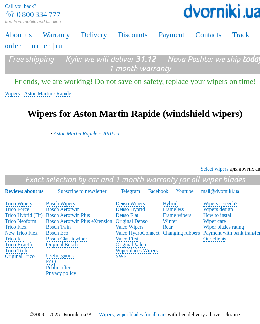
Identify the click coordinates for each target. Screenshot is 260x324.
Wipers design (218, 209)
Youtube (185, 191)
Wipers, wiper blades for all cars (132, 314)
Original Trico (20, 256)
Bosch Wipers (60, 203)
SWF (121, 256)
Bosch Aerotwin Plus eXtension (79, 221)
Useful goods (60, 255)
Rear (168, 227)
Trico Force (17, 209)
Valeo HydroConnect (138, 233)
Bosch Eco (57, 233)
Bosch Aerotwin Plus (68, 215)
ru (59, 46)
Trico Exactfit (19, 244)
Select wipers (215, 169)
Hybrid (170, 203)
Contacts (208, 35)
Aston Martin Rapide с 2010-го (86, 133)
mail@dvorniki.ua (220, 191)
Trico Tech (16, 250)
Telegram (130, 191)
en (47, 46)
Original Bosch (62, 244)
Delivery (94, 35)
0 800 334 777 (38, 14)
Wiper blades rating (223, 227)
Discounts (133, 35)
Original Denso (132, 221)
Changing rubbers (181, 233)
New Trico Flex (21, 233)
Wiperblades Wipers (137, 250)
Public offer (58, 267)
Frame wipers (177, 215)
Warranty (56, 35)
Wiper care (214, 221)
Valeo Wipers (130, 227)
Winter (170, 221)
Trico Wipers (18, 203)
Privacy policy (61, 273)
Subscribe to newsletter (82, 191)
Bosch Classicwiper (66, 238)
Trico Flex (16, 227)
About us (18, 35)
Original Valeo (131, 244)
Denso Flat (127, 215)
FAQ (51, 261)
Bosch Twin (58, 227)
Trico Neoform (20, 221)
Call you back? (20, 6)
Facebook (158, 191)
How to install (218, 215)
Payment (171, 35)
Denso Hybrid (130, 209)
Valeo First (127, 238)
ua (35, 46)
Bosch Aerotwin (63, 209)
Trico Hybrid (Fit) (24, 215)
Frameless (173, 209)
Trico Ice (14, 238)
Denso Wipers (130, 203)
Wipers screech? (220, 203)
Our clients (214, 238)
